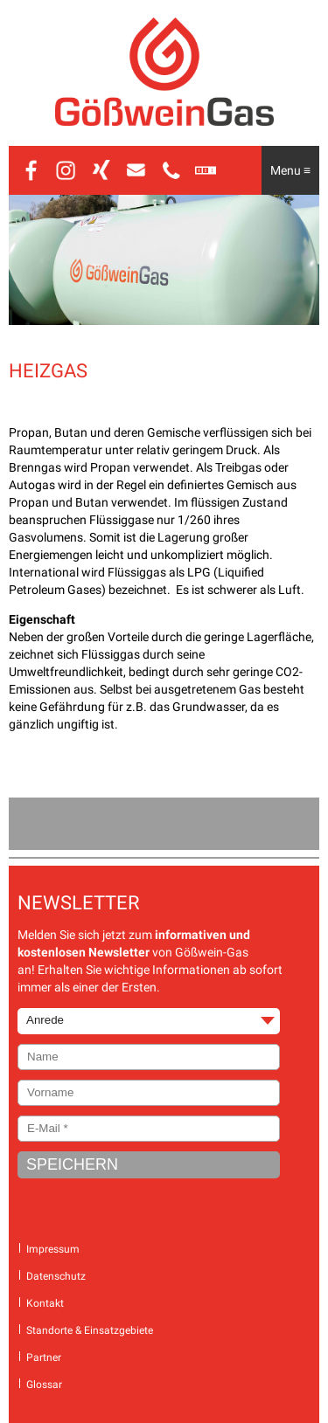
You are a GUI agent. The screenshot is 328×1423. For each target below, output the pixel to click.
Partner (43, 1357)
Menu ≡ (290, 170)
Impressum (53, 1249)
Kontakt (45, 1303)
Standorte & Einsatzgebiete (89, 1330)
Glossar (44, 1384)
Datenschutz (56, 1276)
